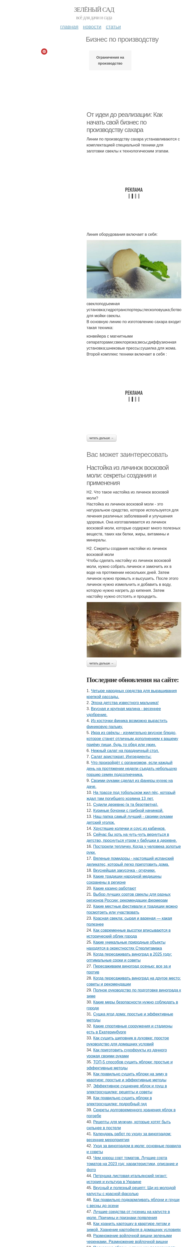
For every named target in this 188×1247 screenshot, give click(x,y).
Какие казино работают (114, 888)
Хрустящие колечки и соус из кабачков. (129, 828)
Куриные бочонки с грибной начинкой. (128, 810)
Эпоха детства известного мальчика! (125, 703)
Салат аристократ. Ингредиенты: (121, 756)
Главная (69, 26)
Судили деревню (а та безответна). (125, 804)
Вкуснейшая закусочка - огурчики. (124, 870)
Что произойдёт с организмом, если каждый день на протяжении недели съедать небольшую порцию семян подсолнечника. (132, 768)
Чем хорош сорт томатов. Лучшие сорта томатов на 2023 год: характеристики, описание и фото (132, 1164)
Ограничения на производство (110, 60)
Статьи (113, 26)
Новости (92, 26)
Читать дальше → (101, 438)
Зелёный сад (94, 9)
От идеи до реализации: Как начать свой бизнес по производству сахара (125, 122)
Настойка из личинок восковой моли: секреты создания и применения (128, 475)
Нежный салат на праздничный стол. (125, 750)
